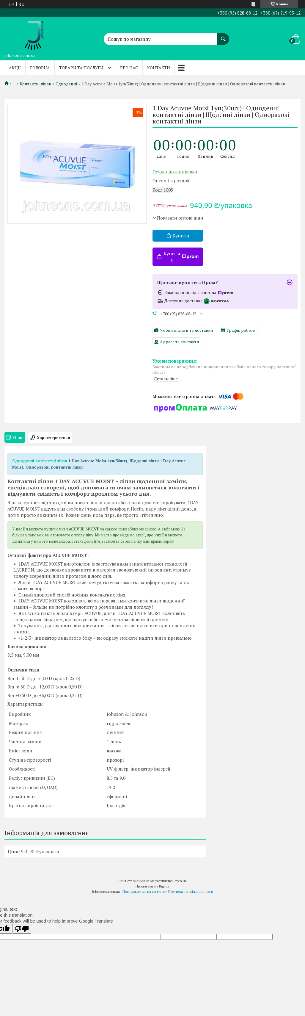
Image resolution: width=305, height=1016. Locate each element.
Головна (40, 68)
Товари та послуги (81, 68)
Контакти (158, 68)
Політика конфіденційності (190, 891)
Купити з (181, 256)
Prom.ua (180, 881)
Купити (180, 235)
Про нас (129, 68)
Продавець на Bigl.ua (152, 886)
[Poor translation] (21, 929)
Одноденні (66, 84)
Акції (15, 68)
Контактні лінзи (35, 84)
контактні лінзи (51, 461)
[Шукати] (223, 36)
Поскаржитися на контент (144, 891)
